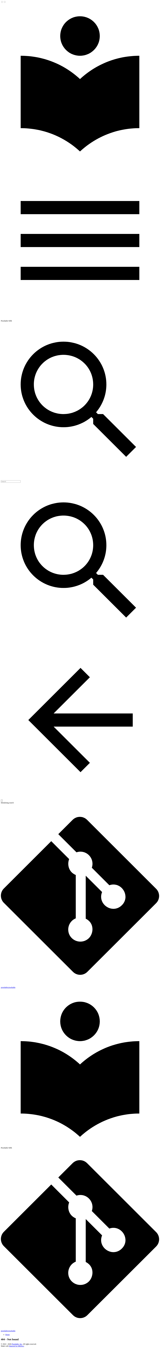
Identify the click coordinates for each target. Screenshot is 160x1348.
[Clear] (2, 800)
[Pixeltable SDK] (80, 160)
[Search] (11, 481)
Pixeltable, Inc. (17, 1344)
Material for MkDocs (16, 1346)
